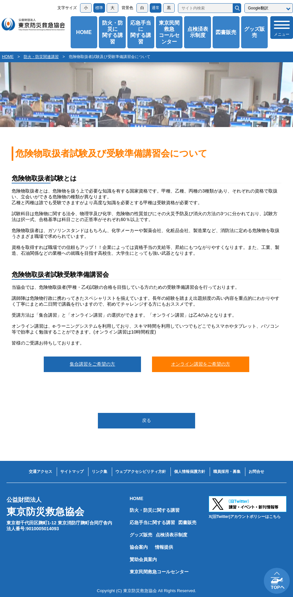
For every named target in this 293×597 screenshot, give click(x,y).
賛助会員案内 (143, 559)
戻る (146, 420)
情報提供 (164, 547)
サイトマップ (72, 471)
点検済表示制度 (197, 32)
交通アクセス (40, 471)
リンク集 (99, 471)
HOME (84, 32)
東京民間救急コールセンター (169, 32)
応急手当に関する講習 (140, 32)
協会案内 (139, 547)
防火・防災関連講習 (41, 56)
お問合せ (256, 471)
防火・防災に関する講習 (112, 32)
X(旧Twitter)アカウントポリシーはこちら (245, 516)
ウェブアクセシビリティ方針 (140, 471)
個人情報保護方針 (189, 471)
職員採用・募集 (226, 471)
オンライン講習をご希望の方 (200, 364)
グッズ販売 (254, 32)
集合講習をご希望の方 (92, 364)
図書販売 (226, 32)
